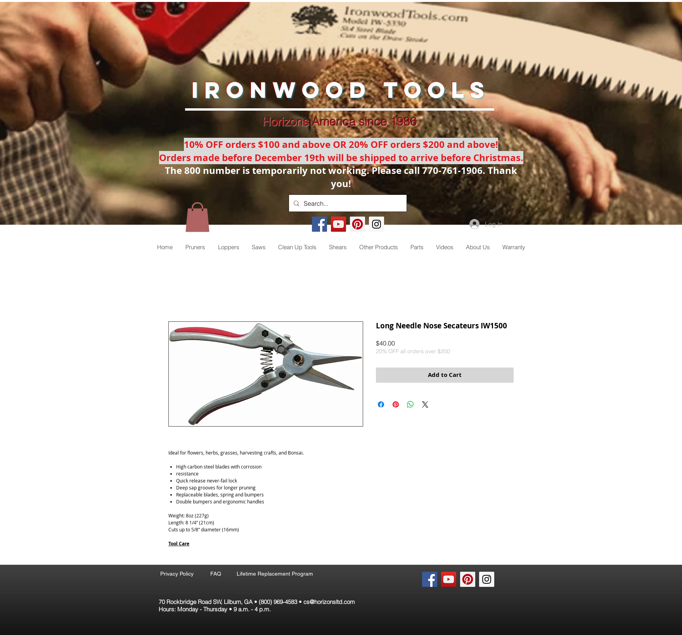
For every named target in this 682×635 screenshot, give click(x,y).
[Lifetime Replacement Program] (274, 574)
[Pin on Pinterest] (395, 404)
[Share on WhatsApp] (410, 404)
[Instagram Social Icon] (376, 224)
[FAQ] (215, 574)
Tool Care (178, 543)
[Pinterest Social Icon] (357, 224)
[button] (197, 217)
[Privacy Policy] (177, 574)
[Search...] (347, 203)
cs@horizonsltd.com (329, 602)
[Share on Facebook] (381, 404)
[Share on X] (425, 404)
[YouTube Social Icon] (338, 224)
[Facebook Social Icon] (319, 224)
